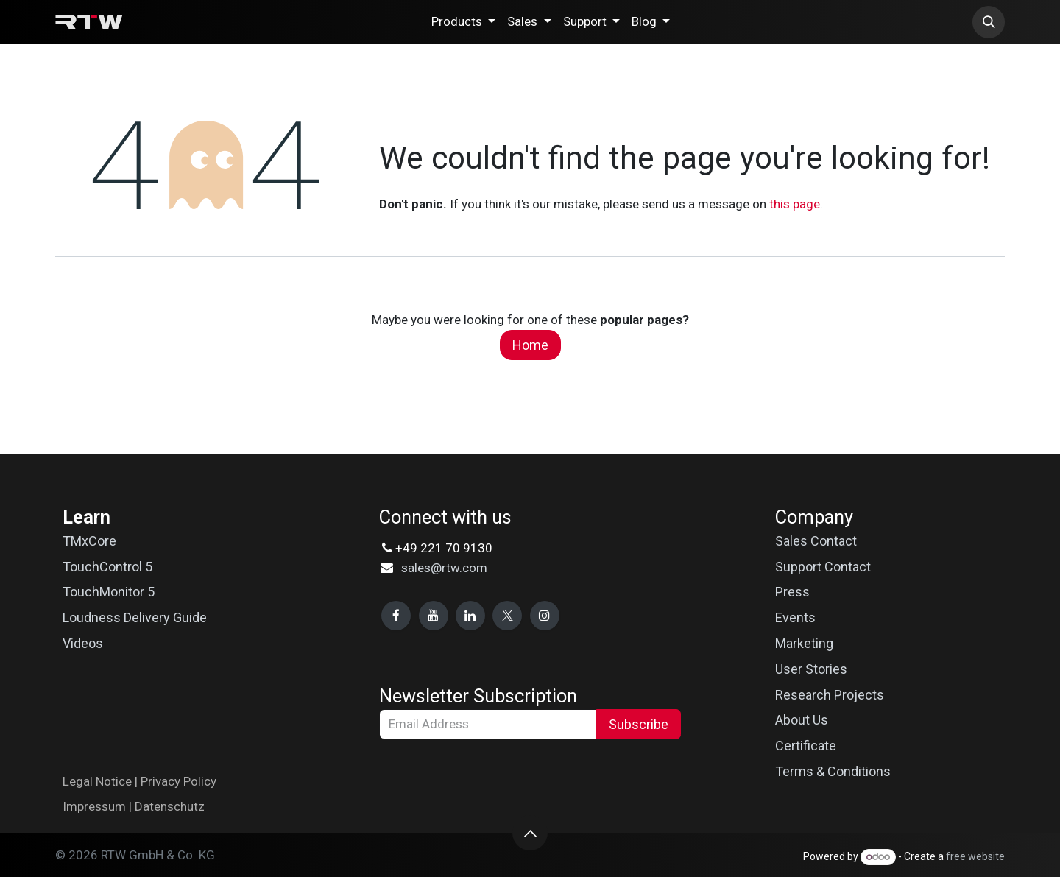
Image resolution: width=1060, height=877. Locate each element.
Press (792, 591)
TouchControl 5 (107, 566)
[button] (988, 22)
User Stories (811, 669)
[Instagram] (544, 615)
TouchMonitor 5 (109, 591)
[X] (507, 615)
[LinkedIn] (470, 615)
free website (975, 856)
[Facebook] (396, 615)
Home (530, 345)
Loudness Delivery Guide (135, 617)
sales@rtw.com (444, 567)
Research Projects (829, 694)
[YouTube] (433, 615)
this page (794, 204)
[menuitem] (463, 22)
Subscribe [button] (638, 724)
